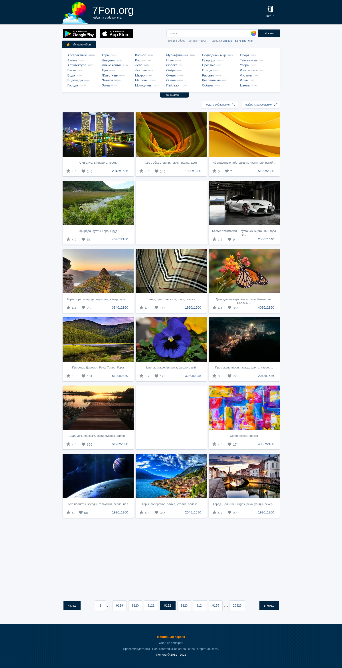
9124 (199, 605)
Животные (110, 75)
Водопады (75, 80)
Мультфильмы (177, 55)
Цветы (245, 85)
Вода (71, 75)
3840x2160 (120, 307)
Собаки (207, 85)
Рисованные (211, 80)
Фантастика (249, 70)
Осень (171, 80)
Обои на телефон (171, 642)
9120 (135, 605)
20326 (237, 605)
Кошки (140, 60)
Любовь (141, 70)
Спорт (244, 55)
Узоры (244, 65)
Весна (72, 70)
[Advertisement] (171, 213)
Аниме (72, 60)
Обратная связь (208, 648)
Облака (172, 65)
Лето (138, 65)
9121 (151, 605)
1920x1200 (193, 171)
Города (72, 85)
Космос (140, 55)
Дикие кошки (111, 65)
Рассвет (208, 75)
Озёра (171, 70)
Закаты (107, 80)
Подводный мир (214, 55)
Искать (269, 33)
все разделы (174, 95)
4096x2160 (120, 239)
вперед (269, 605)
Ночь (170, 60)
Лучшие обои (78, 44)
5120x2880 (266, 171)
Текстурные (249, 60)
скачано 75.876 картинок (238, 40)
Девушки (108, 60)
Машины (141, 80)
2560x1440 (266, 239)
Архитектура (76, 65)
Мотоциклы (143, 85)
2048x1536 (120, 171)
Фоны (244, 80)
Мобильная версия (171, 636)
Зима (106, 85)
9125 (215, 605)
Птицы (207, 70)
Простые (208, 65)
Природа (208, 60)
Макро (140, 75)
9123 (184, 605)
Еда (105, 70)
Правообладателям (136, 648)
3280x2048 (193, 376)
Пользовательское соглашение (173, 648)
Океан (171, 75)
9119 (119, 605)
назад (72, 605)
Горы (106, 55)
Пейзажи (173, 85)
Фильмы (246, 75)
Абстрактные (77, 55)
